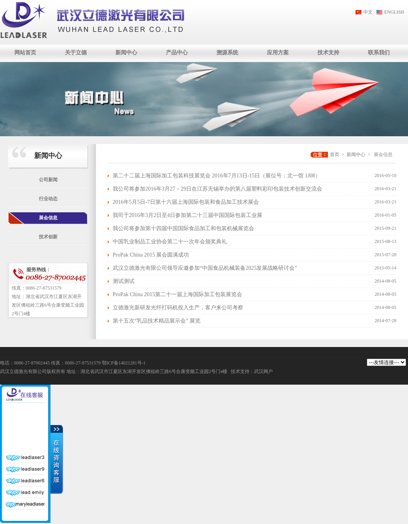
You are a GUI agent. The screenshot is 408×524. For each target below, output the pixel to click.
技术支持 (328, 53)
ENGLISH (394, 12)
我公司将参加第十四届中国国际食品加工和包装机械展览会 (183, 228)
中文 (368, 12)
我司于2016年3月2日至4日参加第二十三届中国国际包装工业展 (187, 215)
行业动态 (48, 198)
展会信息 (48, 217)
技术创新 (48, 236)
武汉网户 (263, 371)
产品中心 (177, 53)
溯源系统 (227, 53)
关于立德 (76, 53)
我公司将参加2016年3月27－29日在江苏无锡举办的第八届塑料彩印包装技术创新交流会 (217, 189)
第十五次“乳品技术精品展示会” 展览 (157, 321)
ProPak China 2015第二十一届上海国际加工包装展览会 (177, 294)
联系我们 (379, 53)
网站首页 (25, 53)
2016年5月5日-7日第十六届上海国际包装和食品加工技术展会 (186, 202)
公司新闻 (48, 179)
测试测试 (123, 281)
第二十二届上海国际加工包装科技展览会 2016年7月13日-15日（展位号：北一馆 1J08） (217, 176)
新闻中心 (126, 53)
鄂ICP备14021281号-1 (124, 363)
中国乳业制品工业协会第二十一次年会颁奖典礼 (170, 242)
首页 (334, 154)
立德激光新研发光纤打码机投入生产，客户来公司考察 (178, 308)
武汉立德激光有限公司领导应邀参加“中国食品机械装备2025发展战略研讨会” (205, 268)
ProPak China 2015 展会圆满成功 (151, 255)
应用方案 (278, 53)
